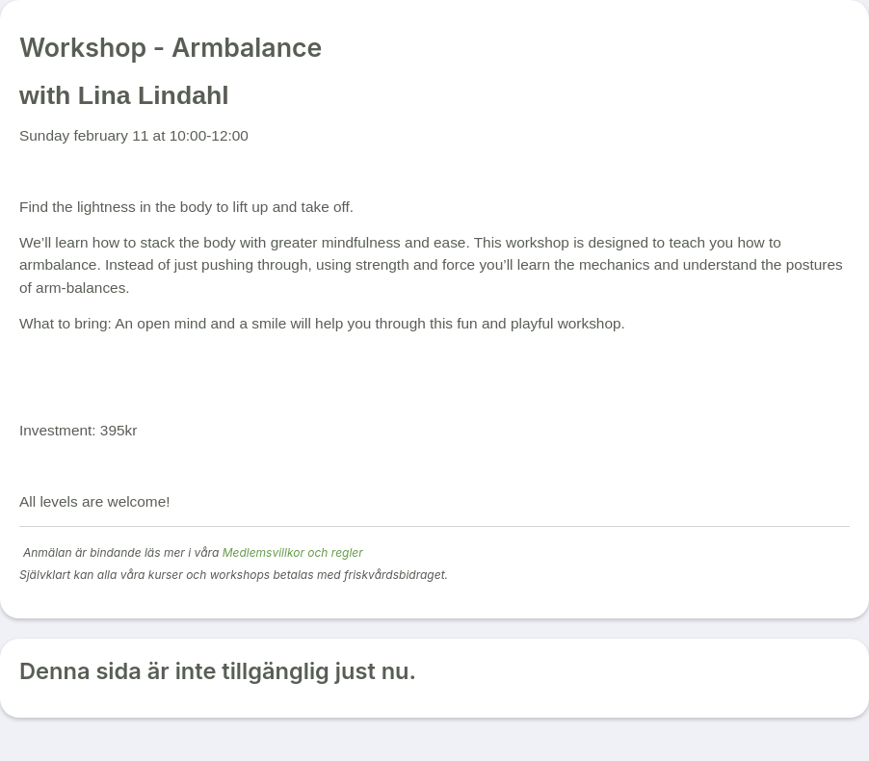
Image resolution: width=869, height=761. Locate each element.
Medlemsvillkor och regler (293, 552)
